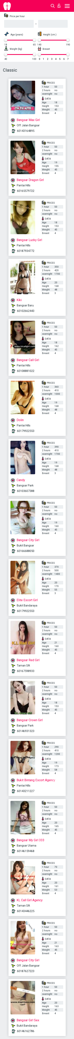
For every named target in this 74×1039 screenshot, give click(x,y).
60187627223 (25, 971)
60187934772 (25, 251)
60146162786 (25, 1031)
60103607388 (25, 491)
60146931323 (25, 731)
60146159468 (25, 851)
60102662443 (25, 311)
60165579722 (25, 191)
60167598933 (25, 671)
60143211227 (25, 791)
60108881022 (25, 371)
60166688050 (25, 551)
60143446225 (25, 911)
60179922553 (25, 431)
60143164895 (25, 131)
